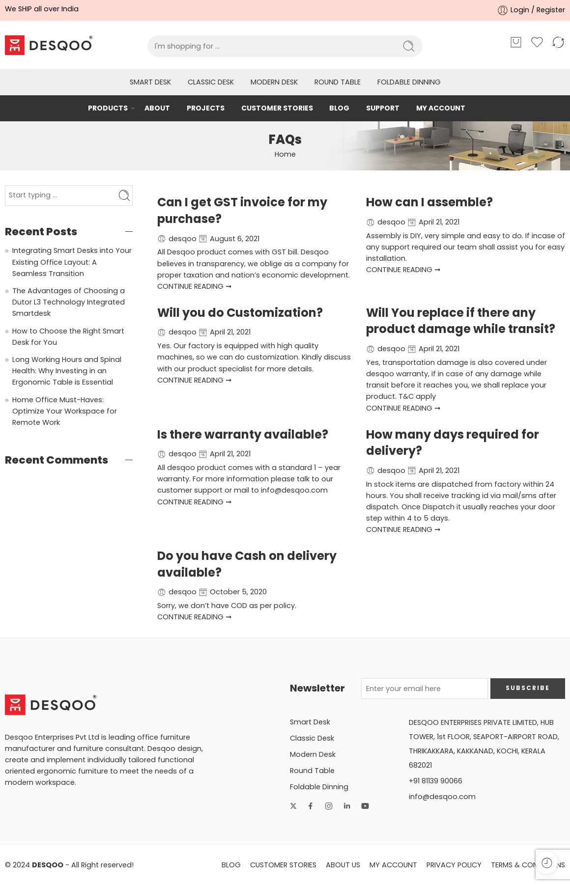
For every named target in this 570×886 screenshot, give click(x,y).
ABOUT (157, 108)
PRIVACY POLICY (454, 865)
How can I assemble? (429, 202)
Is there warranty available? (242, 434)
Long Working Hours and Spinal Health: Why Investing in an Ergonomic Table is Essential (66, 371)
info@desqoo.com (442, 797)
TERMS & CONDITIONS (528, 865)
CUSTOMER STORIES (277, 108)
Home (285, 154)
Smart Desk (150, 82)
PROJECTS (206, 108)
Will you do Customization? (240, 313)
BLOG (339, 108)
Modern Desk (274, 82)
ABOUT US (343, 865)
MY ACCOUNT (440, 108)
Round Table (337, 82)
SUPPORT (382, 108)
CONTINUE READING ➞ (194, 286)
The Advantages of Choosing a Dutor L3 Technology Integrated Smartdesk (68, 302)
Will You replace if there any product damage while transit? (460, 321)
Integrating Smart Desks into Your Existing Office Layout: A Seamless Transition (72, 262)
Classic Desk (211, 82)
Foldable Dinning (409, 82)
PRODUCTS (108, 108)
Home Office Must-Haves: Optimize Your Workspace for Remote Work (64, 411)
